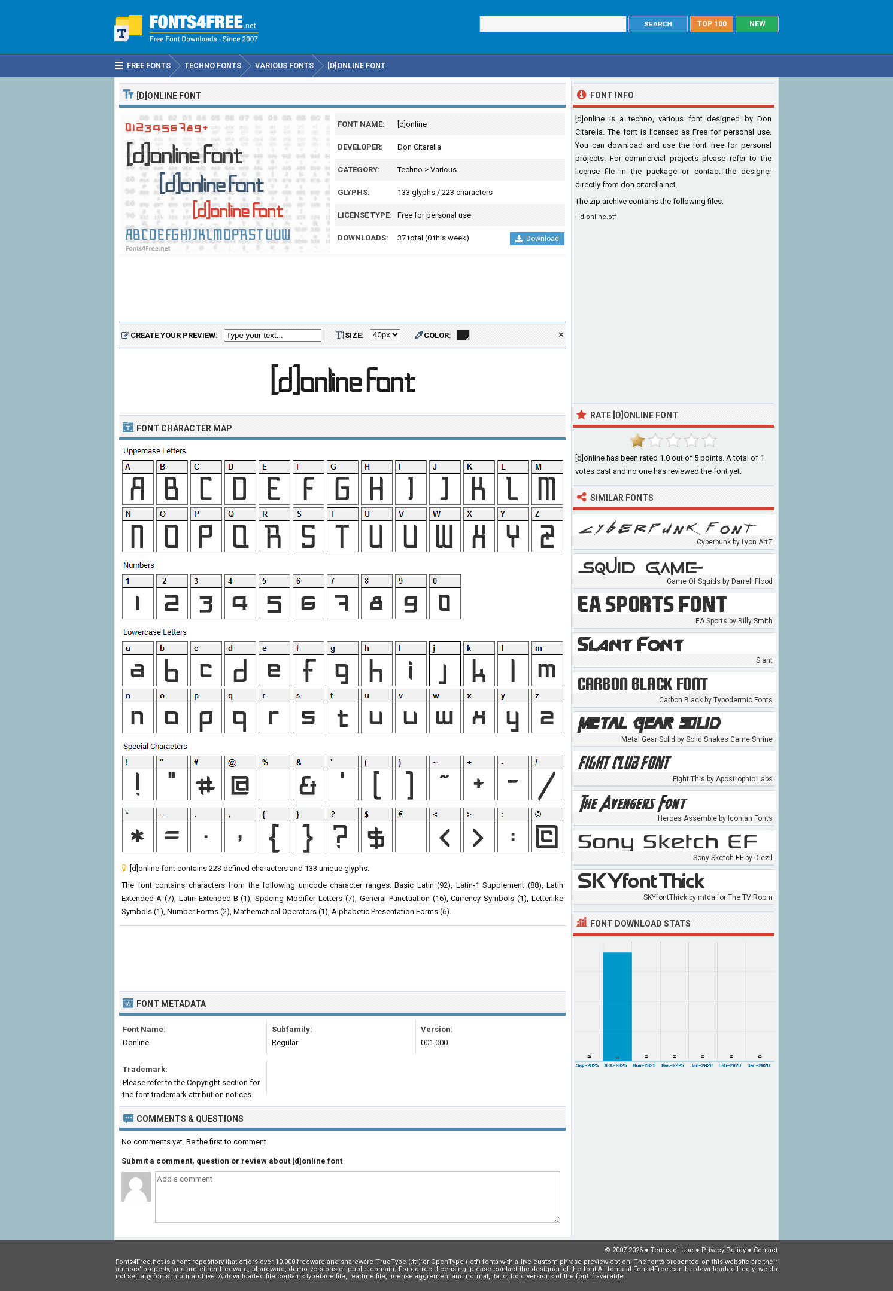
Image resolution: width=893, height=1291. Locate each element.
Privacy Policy (723, 1250)
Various (443, 169)
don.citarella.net (648, 184)
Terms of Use (672, 1250)
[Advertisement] (342, 290)
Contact (765, 1250)
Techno (410, 169)
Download (537, 239)
